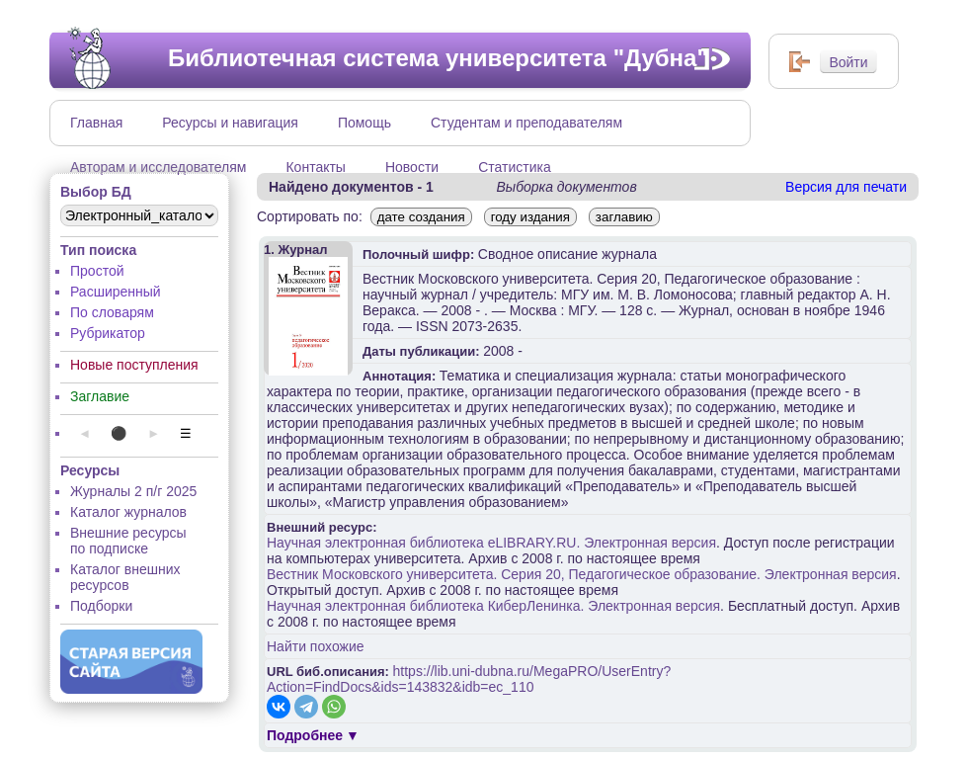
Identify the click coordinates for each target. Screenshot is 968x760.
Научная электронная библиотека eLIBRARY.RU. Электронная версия (491, 542)
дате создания (421, 217)
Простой (97, 271)
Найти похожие (315, 646)
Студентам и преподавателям (526, 122)
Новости (412, 167)
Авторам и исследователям (158, 167)
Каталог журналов (128, 512)
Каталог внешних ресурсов (125, 577)
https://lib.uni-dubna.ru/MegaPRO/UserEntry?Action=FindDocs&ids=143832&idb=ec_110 (469, 679)
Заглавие (99, 396)
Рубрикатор (107, 333)
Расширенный (115, 291)
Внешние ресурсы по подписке (128, 540)
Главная (96, 122)
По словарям (112, 312)
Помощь (364, 122)
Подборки (101, 606)
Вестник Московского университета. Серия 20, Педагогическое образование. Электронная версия (582, 574)
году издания (530, 217)
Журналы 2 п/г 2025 (133, 491)
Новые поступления (134, 365)
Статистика (514, 167)
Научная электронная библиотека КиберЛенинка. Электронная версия (493, 606)
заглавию (624, 217)
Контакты (315, 167)
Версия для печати (846, 187)
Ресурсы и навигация (230, 122)
